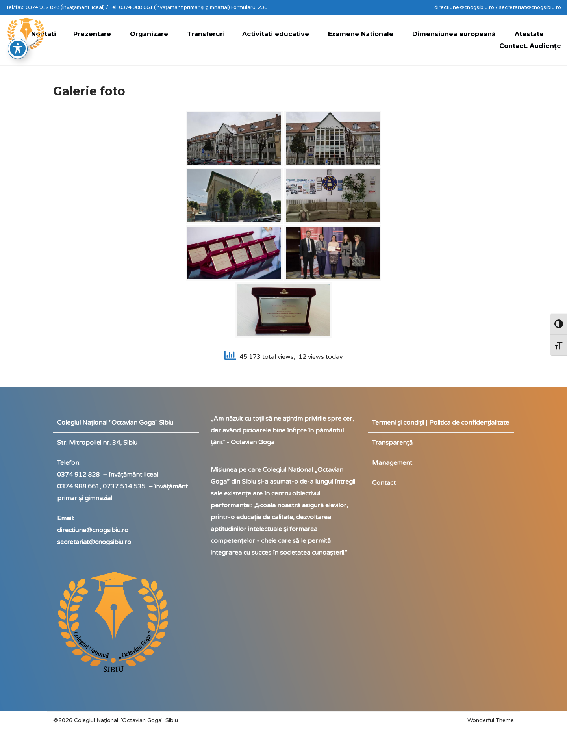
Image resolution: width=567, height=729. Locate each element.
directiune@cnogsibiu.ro (92, 530)
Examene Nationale (360, 34)
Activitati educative (275, 34)
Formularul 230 (249, 7)
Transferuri (206, 34)
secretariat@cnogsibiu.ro (94, 542)
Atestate (529, 34)
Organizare (149, 34)
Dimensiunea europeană (454, 34)
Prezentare (92, 34)
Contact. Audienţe (530, 46)
